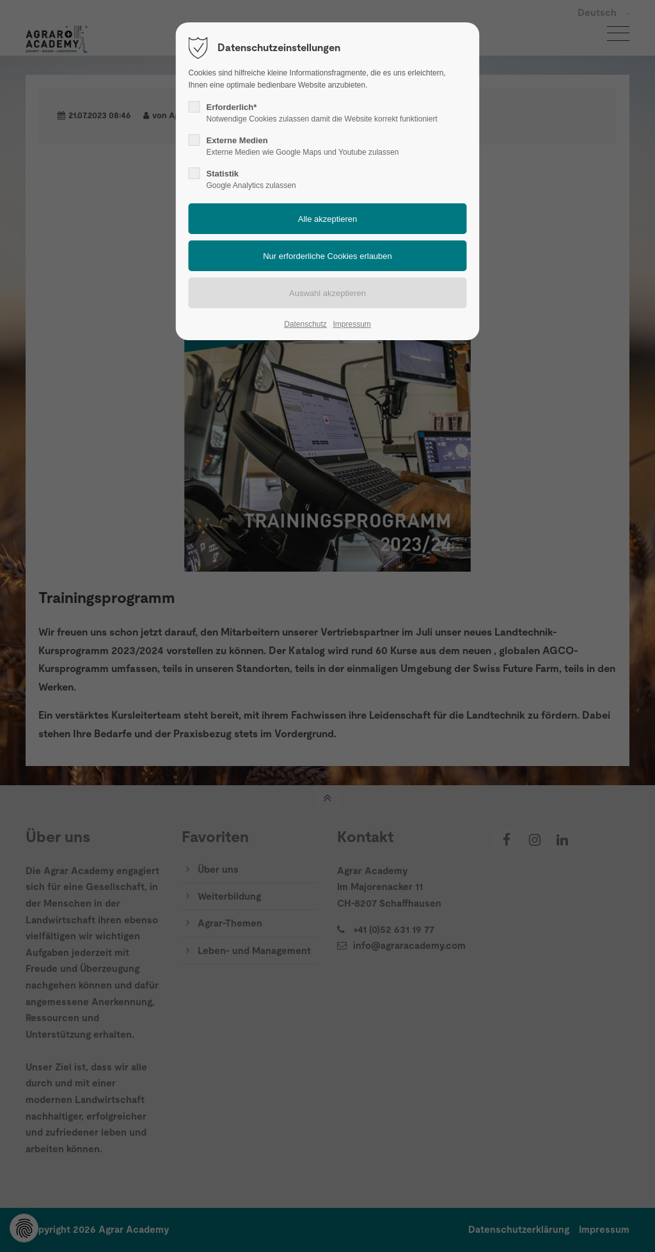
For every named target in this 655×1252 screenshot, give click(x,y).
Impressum (351, 324)
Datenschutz (305, 324)
